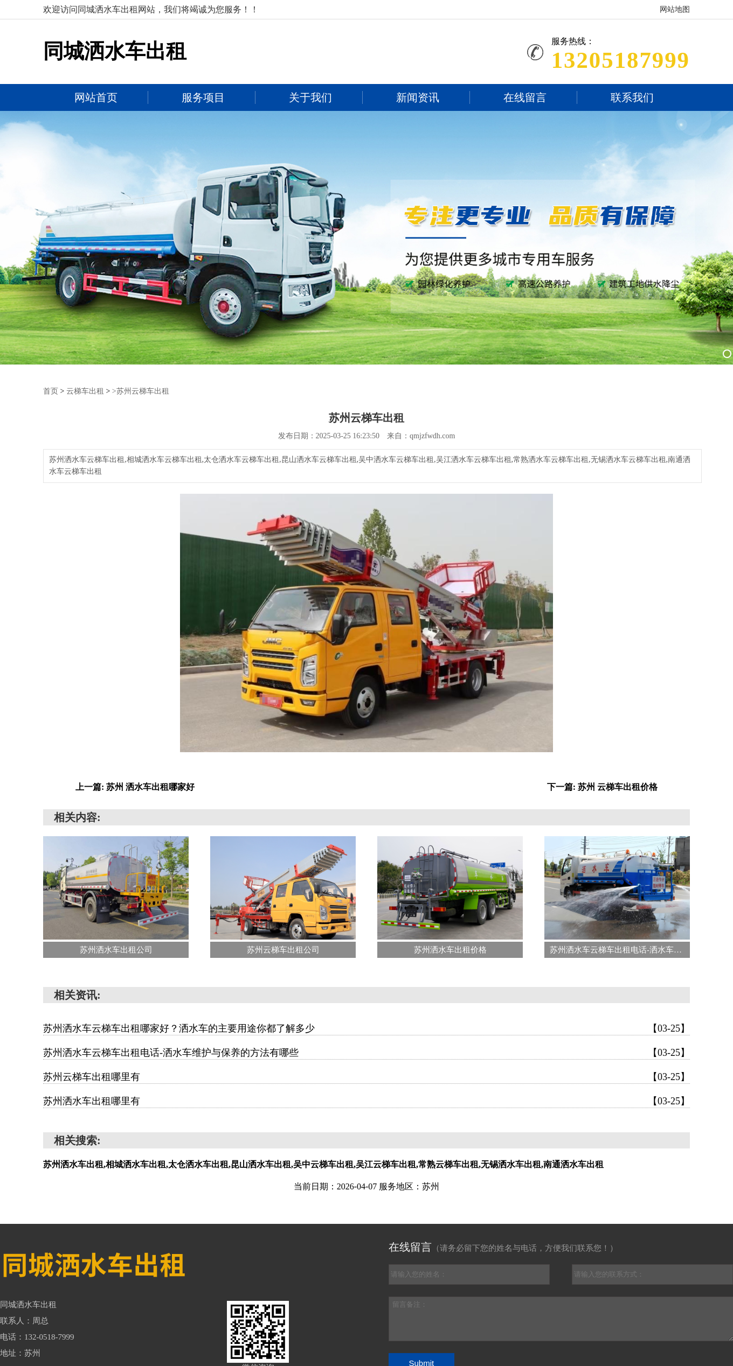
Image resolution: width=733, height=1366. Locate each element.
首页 (50, 391)
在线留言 (525, 97)
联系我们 (632, 97)
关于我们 (310, 97)
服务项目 (203, 97)
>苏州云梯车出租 (140, 391)
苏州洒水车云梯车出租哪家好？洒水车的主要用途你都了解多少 (366, 1027)
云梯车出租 (85, 391)
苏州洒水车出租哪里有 (366, 1100)
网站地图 (675, 9)
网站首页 (95, 97)
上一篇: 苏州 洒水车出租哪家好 (135, 786)
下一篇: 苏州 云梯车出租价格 (602, 786)
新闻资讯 (417, 97)
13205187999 (620, 60)
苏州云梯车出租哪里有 (366, 1076)
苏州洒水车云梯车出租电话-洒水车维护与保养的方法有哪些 (366, 1052)
